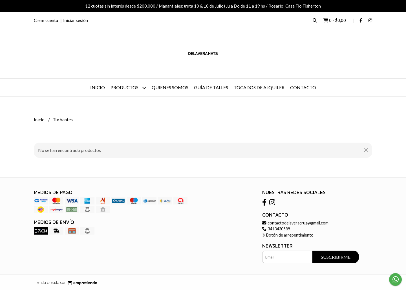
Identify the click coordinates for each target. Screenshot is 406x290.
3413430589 (276, 228)
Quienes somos (170, 87)
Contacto (303, 87)
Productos (128, 87)
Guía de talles (211, 87)
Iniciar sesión (75, 20)
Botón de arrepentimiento (288, 235)
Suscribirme (335, 257)
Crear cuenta (46, 20)
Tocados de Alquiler (259, 87)
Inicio (97, 87)
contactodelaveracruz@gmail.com (295, 223)
